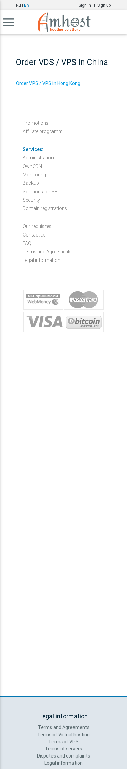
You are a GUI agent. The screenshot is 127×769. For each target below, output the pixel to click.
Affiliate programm (43, 131)
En (26, 5)
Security (31, 200)
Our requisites (37, 226)
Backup (31, 183)
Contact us (34, 235)
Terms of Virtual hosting (63, 734)
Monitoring (34, 175)
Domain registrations (45, 208)
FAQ (27, 243)
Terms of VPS (63, 742)
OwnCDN (32, 166)
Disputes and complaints (63, 756)
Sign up (104, 5)
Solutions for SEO (42, 192)
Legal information (41, 260)
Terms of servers (63, 749)
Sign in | (88, 5)
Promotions (35, 123)
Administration (38, 158)
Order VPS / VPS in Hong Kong (48, 83)
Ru (18, 5)
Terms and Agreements (47, 252)
